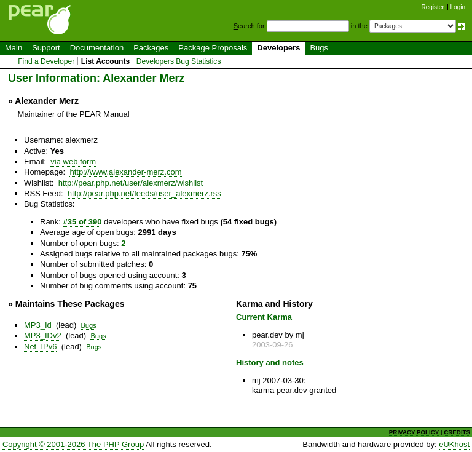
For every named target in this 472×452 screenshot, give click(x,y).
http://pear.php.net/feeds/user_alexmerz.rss (144, 193)
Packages (150, 47)
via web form (73, 161)
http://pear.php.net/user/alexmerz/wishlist (130, 183)
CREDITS (457, 432)
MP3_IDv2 (42, 335)
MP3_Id (38, 325)
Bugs (319, 47)
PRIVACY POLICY (414, 432)
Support (46, 47)
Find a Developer (46, 61)
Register (433, 7)
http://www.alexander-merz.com (125, 171)
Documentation (97, 47)
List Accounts (105, 61)
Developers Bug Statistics (178, 61)
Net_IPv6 (40, 346)
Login (457, 7)
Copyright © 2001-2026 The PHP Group (73, 444)
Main (13, 47)
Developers (278, 47)
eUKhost (454, 444)
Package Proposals (212, 47)
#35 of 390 (82, 221)
